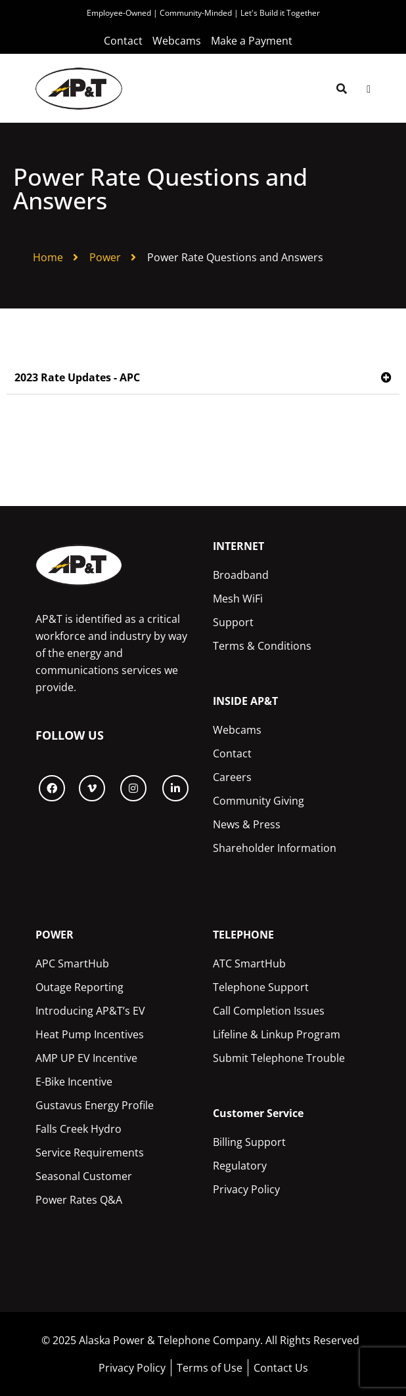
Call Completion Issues (269, 1011)
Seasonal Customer (83, 1176)
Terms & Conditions (262, 646)
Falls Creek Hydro (78, 1129)
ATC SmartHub (249, 963)
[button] (203, 377)
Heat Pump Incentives (89, 1034)
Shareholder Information (274, 848)
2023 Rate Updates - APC (77, 377)
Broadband (241, 575)
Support (233, 622)
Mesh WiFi (238, 598)
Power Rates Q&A (78, 1200)
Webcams (237, 730)
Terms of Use (209, 1368)
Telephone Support (261, 987)
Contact (232, 753)
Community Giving (258, 800)
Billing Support (249, 1142)
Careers (232, 777)
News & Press (247, 824)
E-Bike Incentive (73, 1081)
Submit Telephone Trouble (279, 1058)
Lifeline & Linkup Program (276, 1034)
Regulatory (240, 1165)
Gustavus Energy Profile (94, 1105)
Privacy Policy (246, 1189)
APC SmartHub (72, 963)
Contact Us (281, 1368)
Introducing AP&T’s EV (90, 1011)
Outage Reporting (79, 987)
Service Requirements (89, 1152)
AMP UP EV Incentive (86, 1058)
